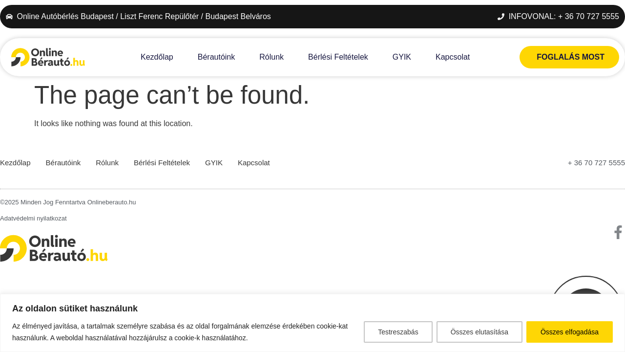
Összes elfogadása (570, 332)
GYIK (402, 57)
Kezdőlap (157, 57)
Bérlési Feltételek (338, 57)
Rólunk (271, 57)
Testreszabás (398, 332)
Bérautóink (216, 57)
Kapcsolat (453, 57)
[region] (312, 323)
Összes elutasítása (479, 332)
